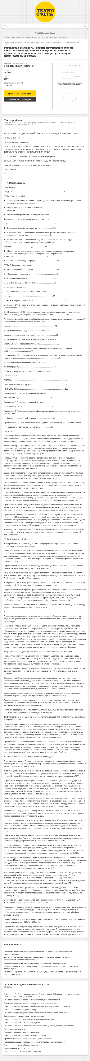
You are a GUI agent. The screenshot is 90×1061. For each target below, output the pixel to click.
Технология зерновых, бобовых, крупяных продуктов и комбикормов (32, 1000)
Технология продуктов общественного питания (23, 1045)
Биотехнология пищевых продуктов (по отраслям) (24, 1016)
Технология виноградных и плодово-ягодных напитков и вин (29, 1019)
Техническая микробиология (15, 1029)
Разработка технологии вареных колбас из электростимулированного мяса (35, 963)
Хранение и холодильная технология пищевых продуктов (27, 1039)
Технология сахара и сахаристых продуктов (22, 1010)
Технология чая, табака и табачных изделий (22, 1023)
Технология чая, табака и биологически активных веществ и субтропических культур (39, 1026)
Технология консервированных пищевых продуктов (25, 1035)
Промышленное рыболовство (16, 1048)
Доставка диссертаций (45, 33)
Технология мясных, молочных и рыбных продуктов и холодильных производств (36, 37)
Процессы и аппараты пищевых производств (22, 1032)
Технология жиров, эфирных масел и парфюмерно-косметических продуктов (35, 1013)
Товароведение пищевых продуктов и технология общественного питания (34, 1042)
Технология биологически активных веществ (22, 1052)
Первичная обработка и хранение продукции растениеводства (30, 1003)
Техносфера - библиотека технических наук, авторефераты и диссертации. (45, 11)
